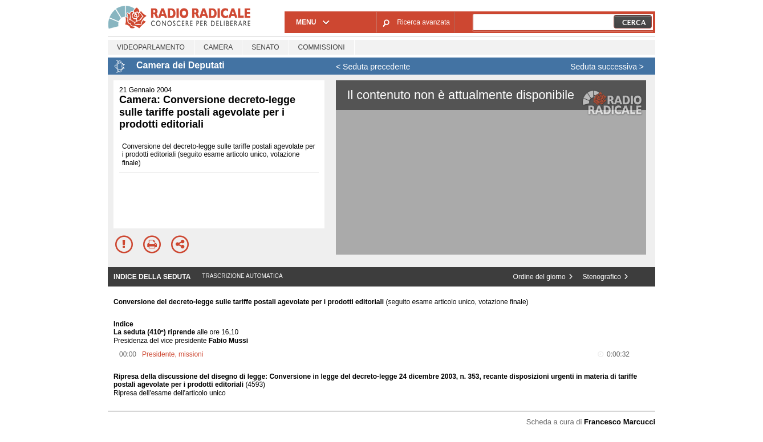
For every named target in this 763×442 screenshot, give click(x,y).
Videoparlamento (151, 47)
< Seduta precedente (373, 66)
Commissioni (321, 47)
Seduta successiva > (607, 66)
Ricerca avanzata (423, 22)
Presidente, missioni (172, 354)
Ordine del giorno (539, 277)
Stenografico (602, 277)
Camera (218, 47)
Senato (265, 47)
